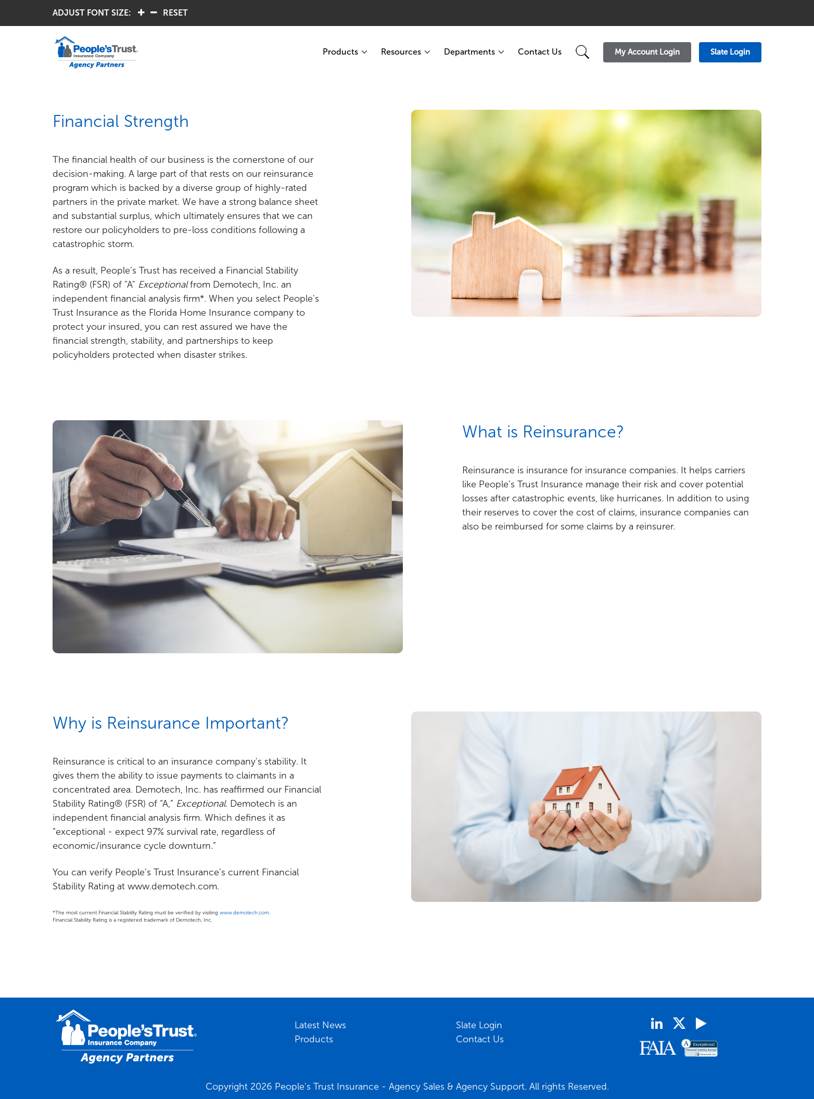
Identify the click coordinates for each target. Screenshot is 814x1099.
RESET (175, 13)
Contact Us (540, 52)
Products (340, 52)
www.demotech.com (244, 913)
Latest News (320, 1025)
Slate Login (479, 1025)
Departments (469, 52)
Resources (401, 52)
